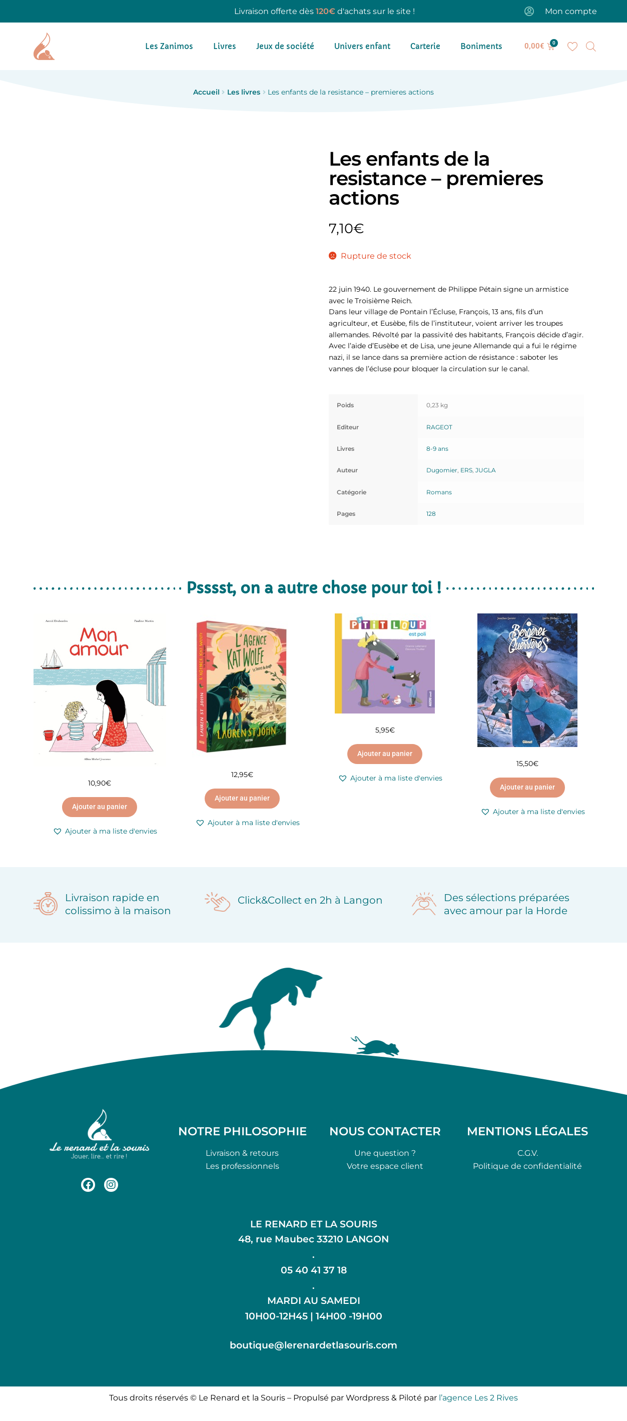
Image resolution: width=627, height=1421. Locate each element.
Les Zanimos (169, 46)
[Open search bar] (591, 47)
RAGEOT (439, 427)
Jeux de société (285, 46)
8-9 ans (437, 448)
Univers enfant (362, 46)
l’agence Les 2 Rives (478, 1397)
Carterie (425, 46)
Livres (224, 46)
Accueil (206, 92)
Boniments (481, 46)
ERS (466, 470)
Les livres (243, 92)
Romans (439, 492)
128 (431, 513)
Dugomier (441, 470)
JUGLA (485, 470)
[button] (105, 831)
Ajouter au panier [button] (99, 807)
